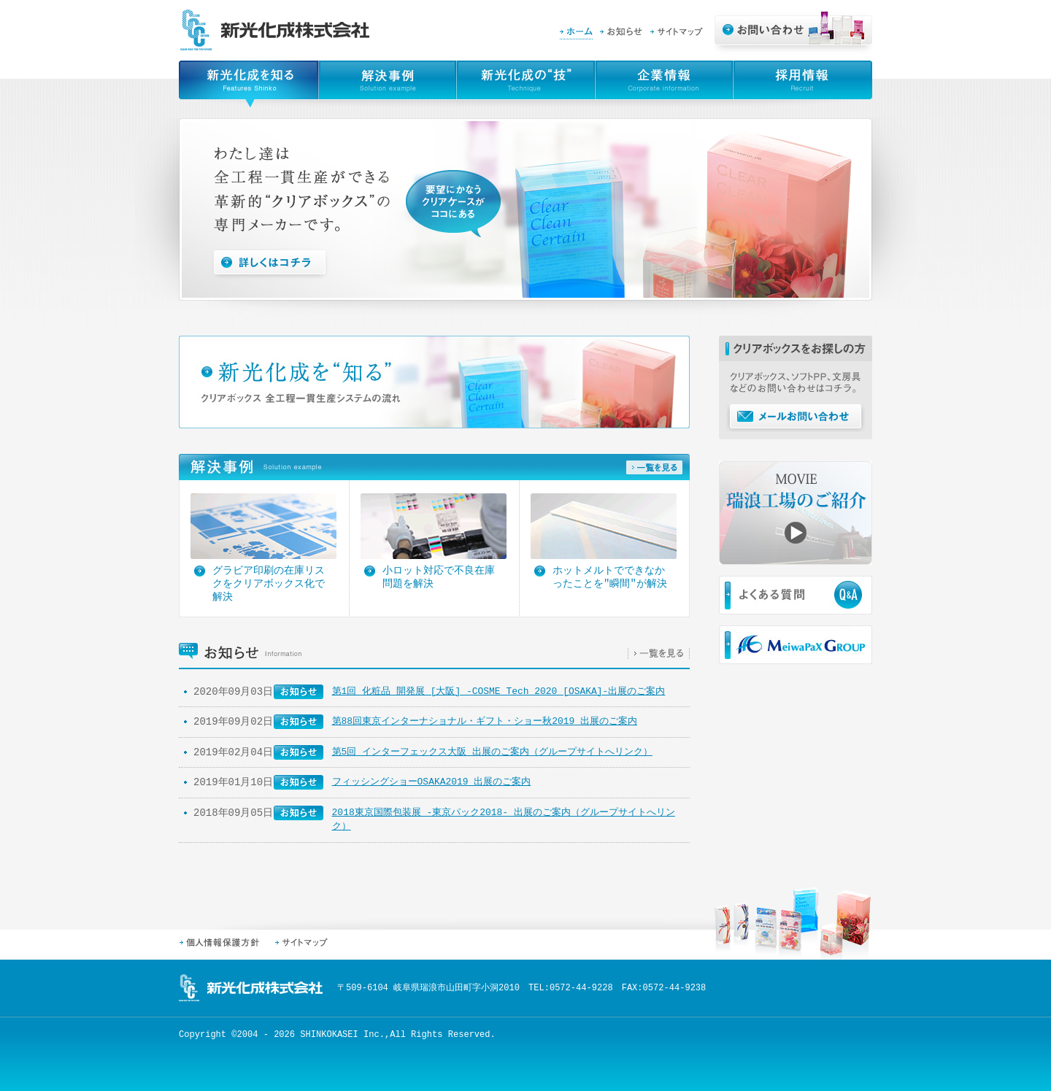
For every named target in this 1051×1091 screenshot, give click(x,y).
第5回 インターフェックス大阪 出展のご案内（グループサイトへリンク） (492, 751)
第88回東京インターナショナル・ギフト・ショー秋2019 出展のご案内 (484, 721)
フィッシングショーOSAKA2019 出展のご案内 (431, 781)
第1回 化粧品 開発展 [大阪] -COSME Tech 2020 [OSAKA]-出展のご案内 (499, 691)
